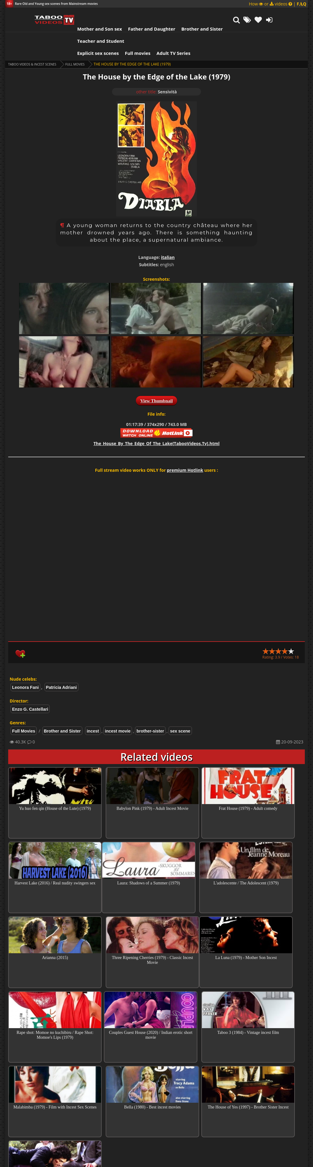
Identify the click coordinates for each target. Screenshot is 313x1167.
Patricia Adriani (61, 660)
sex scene (180, 703)
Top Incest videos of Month (156, 1077)
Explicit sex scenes (74, 26)
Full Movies (85, 36)
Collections (156, 1095)
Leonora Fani (25, 660)
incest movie (118, 703)
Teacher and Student (228, 14)
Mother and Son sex (76, 14)
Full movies (114, 26)
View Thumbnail (156, 373)
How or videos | (277, 4)
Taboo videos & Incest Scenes (36, 36)
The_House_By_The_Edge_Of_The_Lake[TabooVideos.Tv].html (157, 416)
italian (168, 230)
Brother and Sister (178, 14)
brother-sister (150, 703)
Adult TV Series (150, 26)
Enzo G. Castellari (30, 681)
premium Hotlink (185, 443)
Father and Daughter (128, 14)
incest (93, 703)
